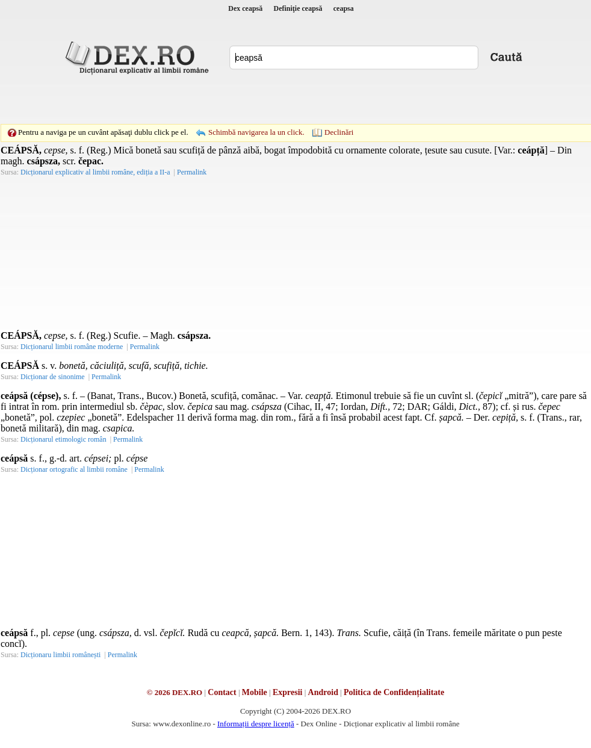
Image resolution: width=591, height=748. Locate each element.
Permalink (191, 172)
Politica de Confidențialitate (394, 692)
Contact (222, 692)
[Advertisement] (212, 99)
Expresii (288, 692)
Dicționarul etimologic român (63, 439)
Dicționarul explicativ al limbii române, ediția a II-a (95, 172)
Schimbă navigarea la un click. (256, 132)
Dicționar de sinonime (52, 376)
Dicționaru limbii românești (60, 655)
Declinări (338, 132)
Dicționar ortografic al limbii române (74, 469)
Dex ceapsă (245, 8)
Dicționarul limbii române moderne (71, 346)
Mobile (254, 692)
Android (323, 692)
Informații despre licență (255, 723)
